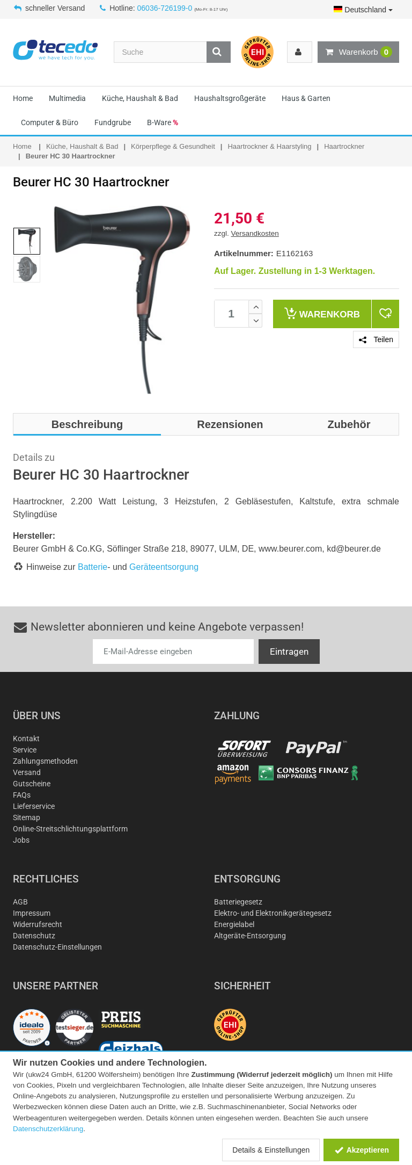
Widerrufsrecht (37, 924)
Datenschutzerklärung (48, 1129)
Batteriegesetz (238, 902)
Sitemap (26, 817)
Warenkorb (358, 52)
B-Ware (162, 122)
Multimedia (67, 98)
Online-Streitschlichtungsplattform (70, 828)
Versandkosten (255, 233)
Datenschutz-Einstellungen (57, 947)
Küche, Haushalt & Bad (140, 98)
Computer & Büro (49, 122)
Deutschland (363, 9)
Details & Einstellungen (271, 1150)
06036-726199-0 (165, 8)
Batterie (92, 566)
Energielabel (234, 924)
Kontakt (26, 738)
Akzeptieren (361, 1150)
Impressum (31, 913)
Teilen (376, 339)
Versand (27, 772)
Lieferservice (34, 806)
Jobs (21, 840)
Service (24, 750)
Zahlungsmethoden (45, 761)
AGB (20, 902)
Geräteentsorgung (163, 566)
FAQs (22, 795)
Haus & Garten (306, 98)
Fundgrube (112, 122)
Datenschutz (34, 935)
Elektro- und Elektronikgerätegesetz (273, 913)
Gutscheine (31, 783)
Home (23, 98)
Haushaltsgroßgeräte (230, 98)
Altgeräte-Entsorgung (250, 935)
